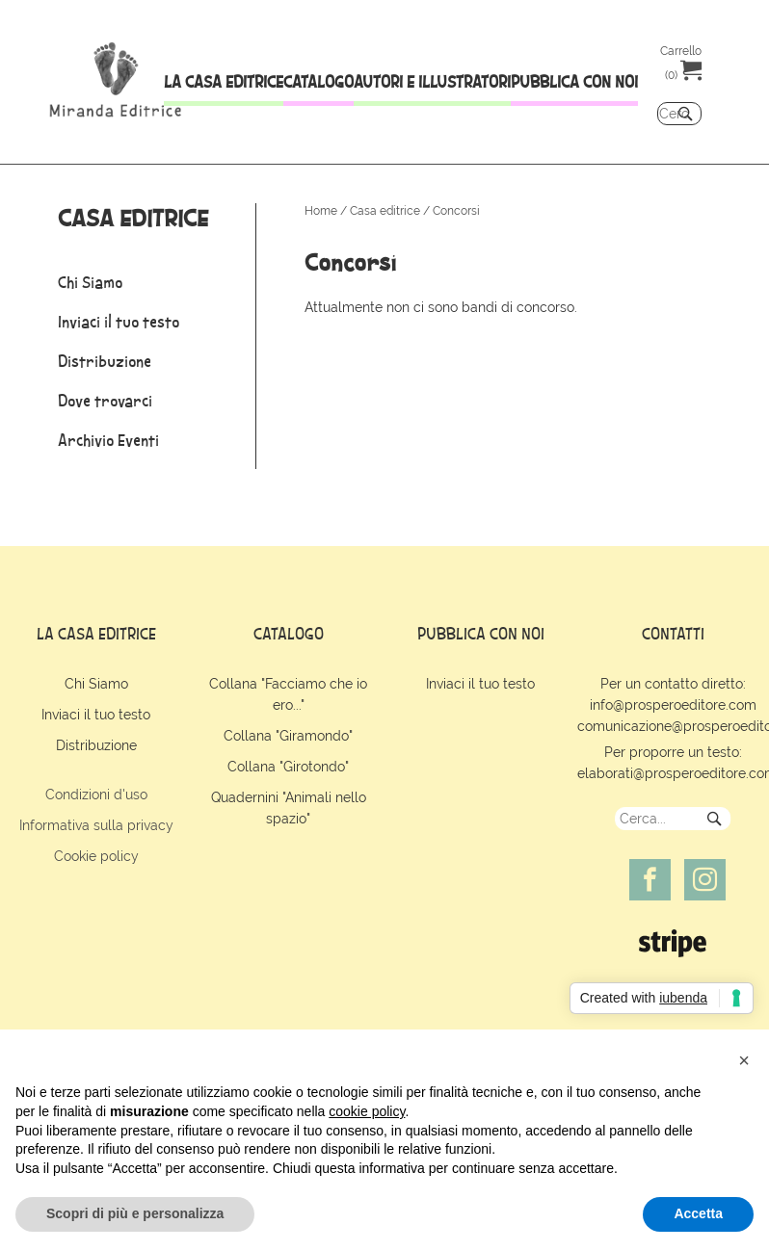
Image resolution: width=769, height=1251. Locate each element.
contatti (673, 633)
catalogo (288, 633)
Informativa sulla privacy (96, 825)
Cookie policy (96, 856)
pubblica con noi (480, 633)
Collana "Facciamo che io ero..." (288, 694)
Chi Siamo (96, 683)
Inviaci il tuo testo (95, 714)
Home (321, 211)
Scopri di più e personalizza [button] (135, 1213)
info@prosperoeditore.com (673, 705)
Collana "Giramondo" (288, 735)
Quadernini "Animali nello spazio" (288, 808)
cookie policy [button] (367, 1111)
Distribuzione (96, 745)
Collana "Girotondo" (288, 766)
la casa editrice (96, 633)
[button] (744, 1060)
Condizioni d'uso (96, 794)
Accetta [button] (698, 1213)
